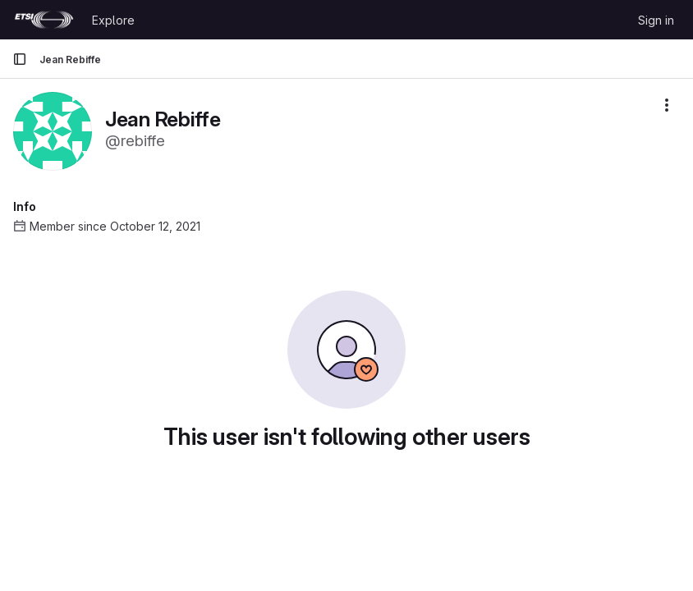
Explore (113, 20)
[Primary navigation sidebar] (20, 59)
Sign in (656, 20)
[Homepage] (44, 20)
